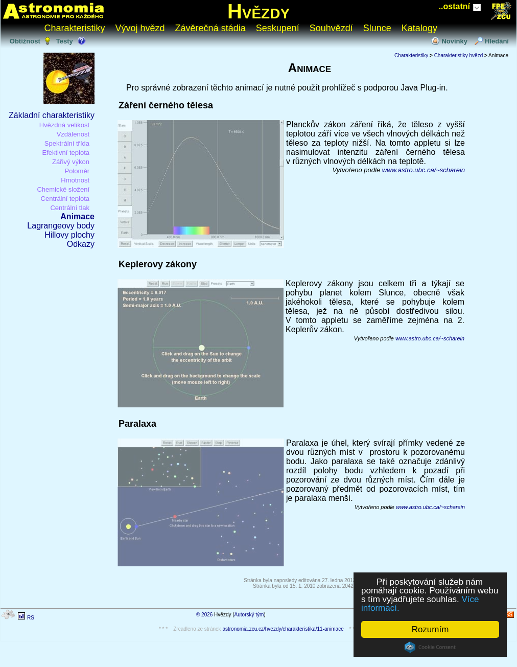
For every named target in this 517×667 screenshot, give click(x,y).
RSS (507, 614)
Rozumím (430, 629)
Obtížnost (25, 41)
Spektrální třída (66, 143)
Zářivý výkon (70, 162)
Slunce (377, 28)
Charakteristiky (74, 28)
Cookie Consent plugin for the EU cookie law (430, 647)
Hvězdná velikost (64, 125)
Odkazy (81, 244)
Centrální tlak (69, 208)
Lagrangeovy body (61, 225)
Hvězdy (258, 11)
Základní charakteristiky (52, 115)
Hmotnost (75, 180)
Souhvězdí (331, 28)
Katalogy (419, 28)
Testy (64, 41)
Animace (77, 216)
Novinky (454, 41)
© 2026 (204, 614)
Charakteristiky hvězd (458, 55)
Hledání (497, 41)
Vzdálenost (73, 134)
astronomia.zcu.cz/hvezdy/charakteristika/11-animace (282, 629)
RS (30, 617)
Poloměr (77, 171)
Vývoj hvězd (140, 28)
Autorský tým (249, 614)
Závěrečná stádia (210, 28)
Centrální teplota (64, 198)
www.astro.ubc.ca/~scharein (423, 170)
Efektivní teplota (66, 152)
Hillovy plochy (69, 235)
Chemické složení (63, 189)
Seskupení (277, 28)
